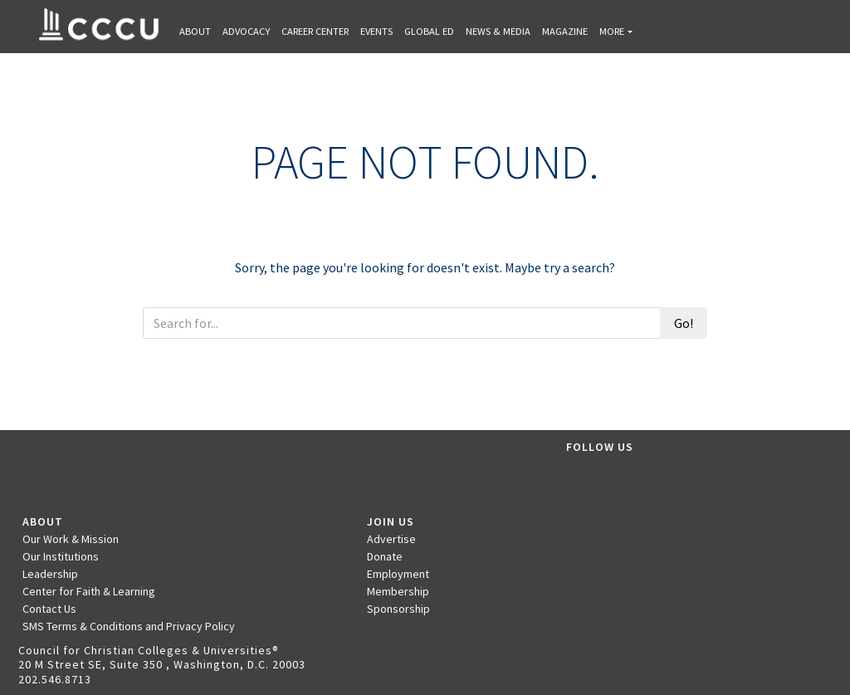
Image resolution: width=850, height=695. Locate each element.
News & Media (498, 31)
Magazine (565, 31)
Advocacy (246, 31)
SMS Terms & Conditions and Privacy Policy (128, 626)
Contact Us (49, 608)
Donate (385, 556)
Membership (398, 591)
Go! (683, 323)
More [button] (611, 31)
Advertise (391, 538)
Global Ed (429, 31)
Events (376, 31)
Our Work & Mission (70, 538)
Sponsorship (398, 608)
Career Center (315, 31)
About (195, 31)
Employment (398, 573)
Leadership (50, 573)
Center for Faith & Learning (88, 591)
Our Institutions (60, 556)
